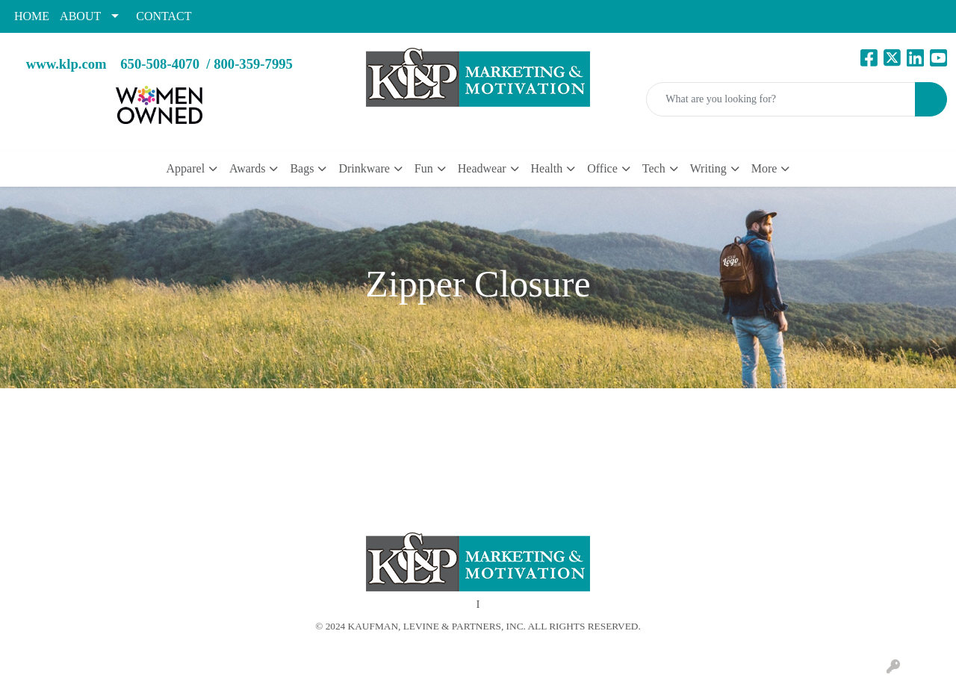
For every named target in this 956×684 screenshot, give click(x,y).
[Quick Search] (781, 99)
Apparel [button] (186, 168)
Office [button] (602, 168)
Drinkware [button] (363, 168)
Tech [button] (653, 168)
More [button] (764, 168)
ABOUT (80, 16)
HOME (31, 16)
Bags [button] (302, 168)
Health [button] (547, 168)
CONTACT (163, 16)
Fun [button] (424, 168)
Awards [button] (247, 168)
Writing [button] (708, 168)
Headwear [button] (482, 168)
